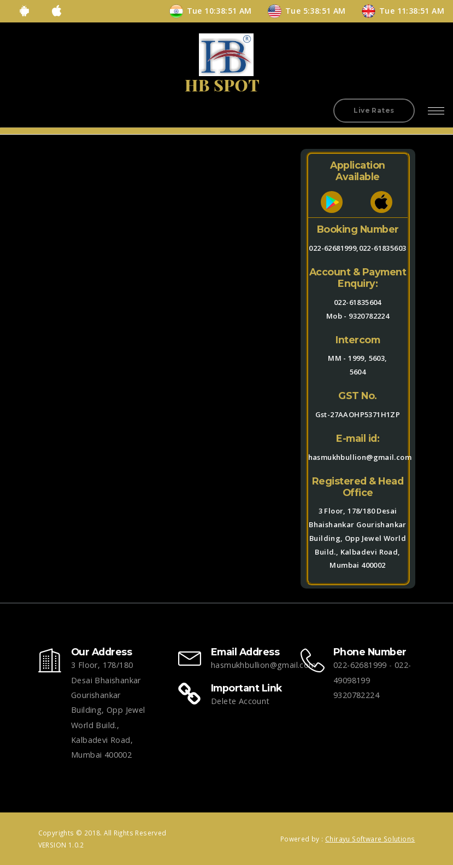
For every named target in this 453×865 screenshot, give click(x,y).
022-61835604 (357, 302)
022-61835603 (383, 248)
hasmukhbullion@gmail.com (263, 665)
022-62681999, (333, 248)
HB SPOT (222, 85)
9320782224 (369, 316)
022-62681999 (360, 665)
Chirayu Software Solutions (370, 838)
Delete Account (240, 701)
